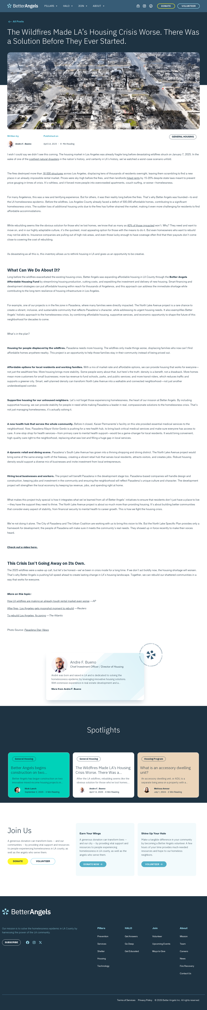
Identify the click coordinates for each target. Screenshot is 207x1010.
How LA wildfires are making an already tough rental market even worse (48, 601)
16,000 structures (53, 173)
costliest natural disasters (44, 159)
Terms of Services (126, 1000)
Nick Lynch (30, 788)
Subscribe (11, 942)
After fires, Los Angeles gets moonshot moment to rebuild (40, 608)
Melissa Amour (162, 788)
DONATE (166, 5)
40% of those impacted (140, 225)
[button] (51, 6)
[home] (22, 6)
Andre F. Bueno (97, 788)
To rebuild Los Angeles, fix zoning (26, 615)
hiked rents (133, 178)
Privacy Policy (145, 1000)
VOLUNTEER (189, 5)
